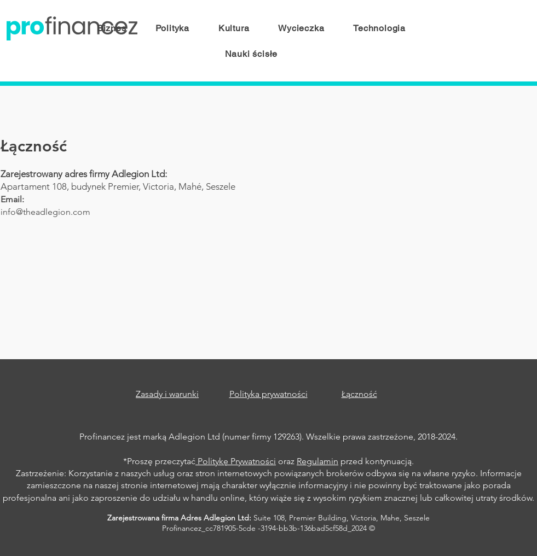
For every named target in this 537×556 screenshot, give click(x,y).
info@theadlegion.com (45, 212)
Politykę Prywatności (235, 461)
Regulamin (317, 461)
